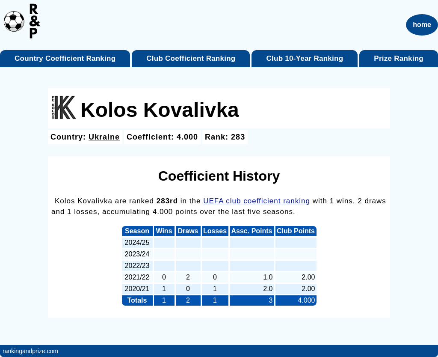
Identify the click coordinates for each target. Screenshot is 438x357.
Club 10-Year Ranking (304, 58)
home (422, 24)
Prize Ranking (398, 58)
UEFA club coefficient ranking (256, 201)
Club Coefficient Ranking (190, 58)
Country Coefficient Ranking (65, 58)
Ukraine (104, 137)
